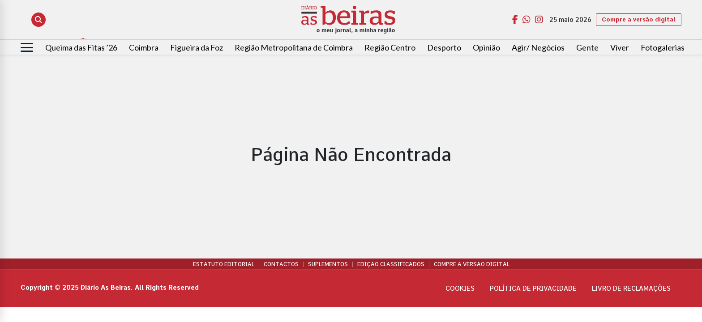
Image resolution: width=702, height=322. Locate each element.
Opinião (486, 47)
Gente (587, 47)
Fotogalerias (663, 47)
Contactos (281, 264)
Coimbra (143, 47)
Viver (619, 47)
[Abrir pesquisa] (38, 20)
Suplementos (328, 264)
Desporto (444, 47)
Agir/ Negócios (538, 47)
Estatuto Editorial (223, 264)
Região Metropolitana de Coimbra (294, 47)
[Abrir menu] (27, 47)
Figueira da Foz (196, 47)
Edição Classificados (390, 264)
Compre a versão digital (639, 19)
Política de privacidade (533, 288)
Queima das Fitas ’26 (81, 47)
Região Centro (389, 47)
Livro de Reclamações (631, 288)
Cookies (460, 288)
